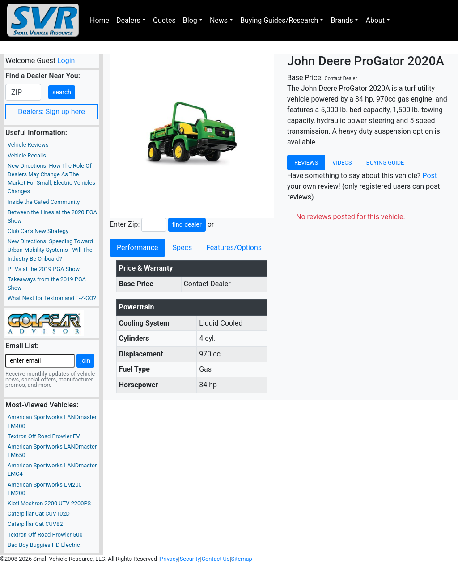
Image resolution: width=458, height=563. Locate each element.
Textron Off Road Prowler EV (44, 436)
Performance (137, 247)
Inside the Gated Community (44, 202)
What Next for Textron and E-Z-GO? (52, 298)
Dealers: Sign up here (51, 111)
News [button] (219, 20)
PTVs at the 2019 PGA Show (44, 269)
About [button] (375, 20)
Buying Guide (385, 162)
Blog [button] (190, 20)
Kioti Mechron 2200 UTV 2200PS (49, 503)
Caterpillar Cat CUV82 (35, 524)
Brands (342, 20)
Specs (182, 247)
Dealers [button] (128, 20)
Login (66, 60)
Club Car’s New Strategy (38, 231)
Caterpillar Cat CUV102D (39, 513)
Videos (342, 162)
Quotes (164, 20)
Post (429, 175)
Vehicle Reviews (28, 144)
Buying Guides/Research (279, 20)
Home (99, 20)
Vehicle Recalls (27, 155)
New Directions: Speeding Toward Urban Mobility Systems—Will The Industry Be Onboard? (50, 250)
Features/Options (234, 247)
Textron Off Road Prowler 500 (45, 534)
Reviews (306, 162)
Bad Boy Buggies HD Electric (44, 545)
